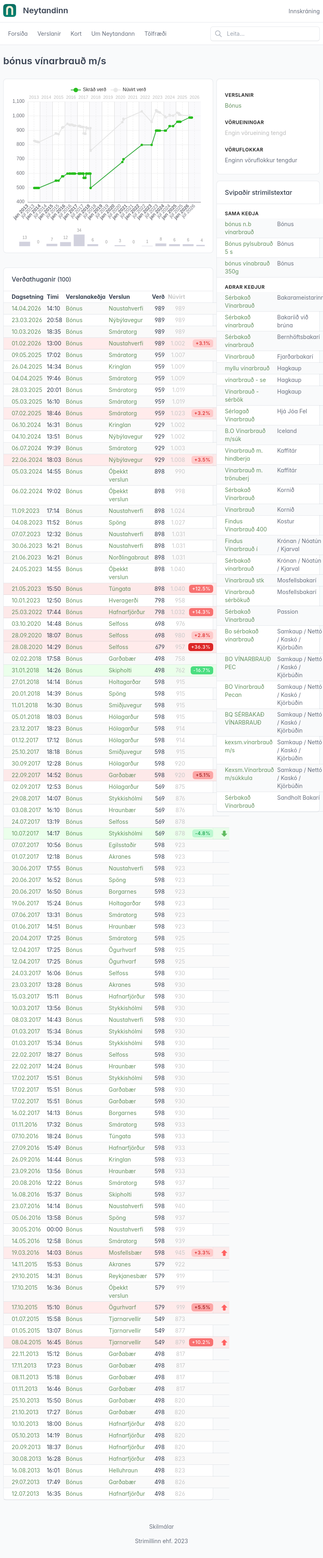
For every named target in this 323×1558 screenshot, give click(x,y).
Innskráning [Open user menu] (304, 11)
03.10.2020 (26, 623)
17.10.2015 (24, 1287)
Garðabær (122, 658)
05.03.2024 (27, 471)
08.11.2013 (25, 1377)
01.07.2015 (25, 1318)
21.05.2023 (26, 588)
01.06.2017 (26, 926)
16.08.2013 (26, 1470)
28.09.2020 (27, 635)
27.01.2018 (25, 681)
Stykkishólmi (125, 798)
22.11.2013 (25, 1353)
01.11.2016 (24, 1124)
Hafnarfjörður (127, 611)
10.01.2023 (26, 600)
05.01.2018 (26, 716)
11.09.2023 (25, 510)
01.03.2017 (26, 1031)
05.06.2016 (26, 1217)
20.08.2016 (26, 1182)
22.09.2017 (26, 775)
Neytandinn (35, 11)
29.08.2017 (26, 798)
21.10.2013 (25, 1412)
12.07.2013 (25, 1493)
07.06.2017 (26, 914)
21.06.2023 (26, 557)
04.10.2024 (26, 436)
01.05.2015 (26, 1330)
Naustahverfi (126, 308)
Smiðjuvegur (125, 705)
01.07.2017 (25, 856)
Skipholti (120, 670)
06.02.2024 (27, 491)
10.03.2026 (26, 331)
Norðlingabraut (128, 557)
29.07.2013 (25, 1481)
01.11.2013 (24, 1388)
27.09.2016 (25, 1147)
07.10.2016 (25, 1136)
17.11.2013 (24, 1365)
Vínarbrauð (240, 356)
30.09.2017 (26, 763)
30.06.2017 (26, 868)
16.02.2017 (26, 1112)
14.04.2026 (26, 308)
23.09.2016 (26, 1171)
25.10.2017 (25, 751)
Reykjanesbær (128, 1275)
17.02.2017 (25, 1077)
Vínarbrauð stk (244, 580)
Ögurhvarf (122, 949)
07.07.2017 (25, 844)
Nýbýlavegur (126, 320)
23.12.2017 (25, 728)
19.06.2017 (25, 903)
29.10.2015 (25, 1275)
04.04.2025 (27, 378)
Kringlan (120, 366)
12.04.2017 (26, 949)
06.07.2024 (26, 448)
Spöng (117, 522)
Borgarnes (122, 891)
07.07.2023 (26, 534)
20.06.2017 (26, 879)
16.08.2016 (26, 1194)
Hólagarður (124, 716)
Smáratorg (123, 331)
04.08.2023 (27, 522)
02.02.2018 (26, 658)
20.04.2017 (26, 938)
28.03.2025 (27, 389)
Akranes (120, 856)
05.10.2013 (26, 1435)
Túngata (120, 588)
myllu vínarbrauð (247, 368)
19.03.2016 (25, 1252)
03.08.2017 (26, 810)
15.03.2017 (26, 996)
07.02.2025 (26, 413)
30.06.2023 (27, 545)
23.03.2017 (26, 984)
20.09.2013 (26, 1447)
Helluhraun (123, 1470)
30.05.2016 (26, 1229)
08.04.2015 (26, 1342)
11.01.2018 (25, 705)
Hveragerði (123, 600)
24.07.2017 (26, 821)
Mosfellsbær (125, 1252)
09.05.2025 (26, 354)
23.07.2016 (26, 1206)
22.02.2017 (26, 1054)
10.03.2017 (26, 1008)
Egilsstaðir (122, 844)
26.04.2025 (27, 366)
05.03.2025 (27, 401)
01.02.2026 (26, 343)
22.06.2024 (27, 459)
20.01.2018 (26, 693)
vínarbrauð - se (245, 379)
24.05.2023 (27, 569)
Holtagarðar (125, 681)
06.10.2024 (26, 424)
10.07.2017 (25, 833)
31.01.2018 (25, 670)
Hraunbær (122, 810)
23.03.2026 (27, 320)
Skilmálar (161, 1526)
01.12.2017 (25, 740)
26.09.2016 (26, 1159)
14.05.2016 (26, 1240)
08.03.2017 (26, 1019)
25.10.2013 (25, 1400)
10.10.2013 (25, 1423)
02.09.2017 (26, 786)
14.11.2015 (24, 1264)
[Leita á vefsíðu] (265, 34)
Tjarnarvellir (125, 1318)
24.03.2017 (26, 973)
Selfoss (118, 623)
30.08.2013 (26, 1458)
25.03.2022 (27, 611)
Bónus (74, 308)
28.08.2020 (27, 646)
